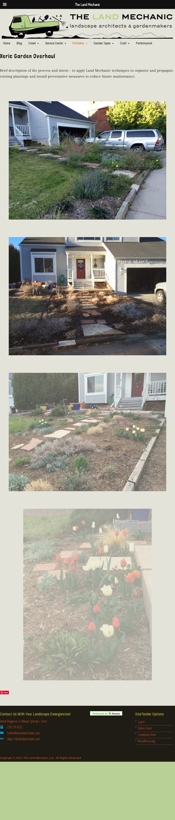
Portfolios (78, 43)
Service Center (54, 43)
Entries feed (144, 728)
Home (6, 43)
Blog (19, 43)
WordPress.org (146, 741)
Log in (141, 721)
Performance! (144, 43)
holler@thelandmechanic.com (23, 733)
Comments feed (147, 734)
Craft (123, 43)
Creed (32, 43)
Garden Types (102, 43)
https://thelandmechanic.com (23, 738)
